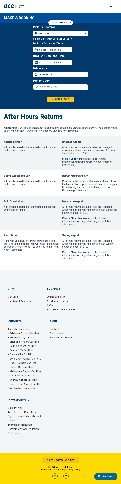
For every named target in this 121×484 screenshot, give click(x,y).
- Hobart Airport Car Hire (22, 362)
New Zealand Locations (22, 388)
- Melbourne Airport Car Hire (24, 371)
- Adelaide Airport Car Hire (23, 333)
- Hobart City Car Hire (20, 367)
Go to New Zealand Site (60, 460)
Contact (54, 329)
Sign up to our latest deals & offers (24, 418)
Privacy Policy (73, 469)
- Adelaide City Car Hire (22, 337)
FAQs (50, 305)
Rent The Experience (62, 337)
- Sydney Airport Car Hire (22, 379)
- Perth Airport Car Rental (22, 375)
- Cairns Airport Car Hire (22, 346)
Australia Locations (19, 329)
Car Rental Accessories (22, 301)
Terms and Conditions (52, 469)
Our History (56, 333)
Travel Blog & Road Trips (22, 412)
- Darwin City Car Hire (20, 354)
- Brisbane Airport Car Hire (23, 341)
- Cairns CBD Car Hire (20, 350)
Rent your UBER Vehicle (61, 309)
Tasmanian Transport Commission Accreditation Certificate (23, 429)
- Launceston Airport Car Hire (25, 384)
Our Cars (13, 296)
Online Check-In (56, 296)
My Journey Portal (58, 301)
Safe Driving (15, 407)
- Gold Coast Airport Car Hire (24, 358)
